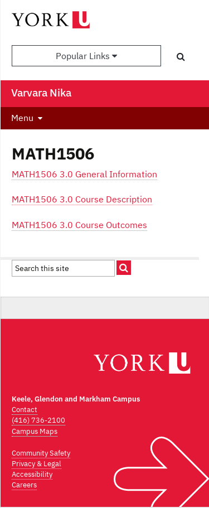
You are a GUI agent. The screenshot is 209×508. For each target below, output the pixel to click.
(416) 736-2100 (38, 420)
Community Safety (41, 453)
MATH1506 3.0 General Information (84, 174)
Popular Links (86, 55)
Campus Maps (34, 431)
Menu (22, 117)
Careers (24, 485)
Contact (24, 409)
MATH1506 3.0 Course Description (82, 199)
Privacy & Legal (36, 463)
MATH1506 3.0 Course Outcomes (79, 224)
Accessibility (32, 474)
